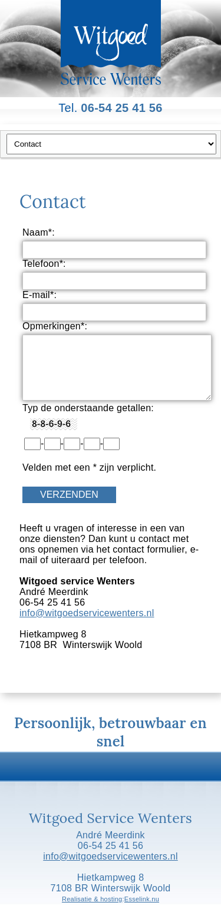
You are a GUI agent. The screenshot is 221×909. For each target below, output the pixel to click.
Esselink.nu (141, 899)
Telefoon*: (44, 264)
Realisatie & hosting (92, 899)
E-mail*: (39, 295)
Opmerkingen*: (54, 326)
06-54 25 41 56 (121, 107)
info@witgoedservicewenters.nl (86, 613)
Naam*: (38, 232)
